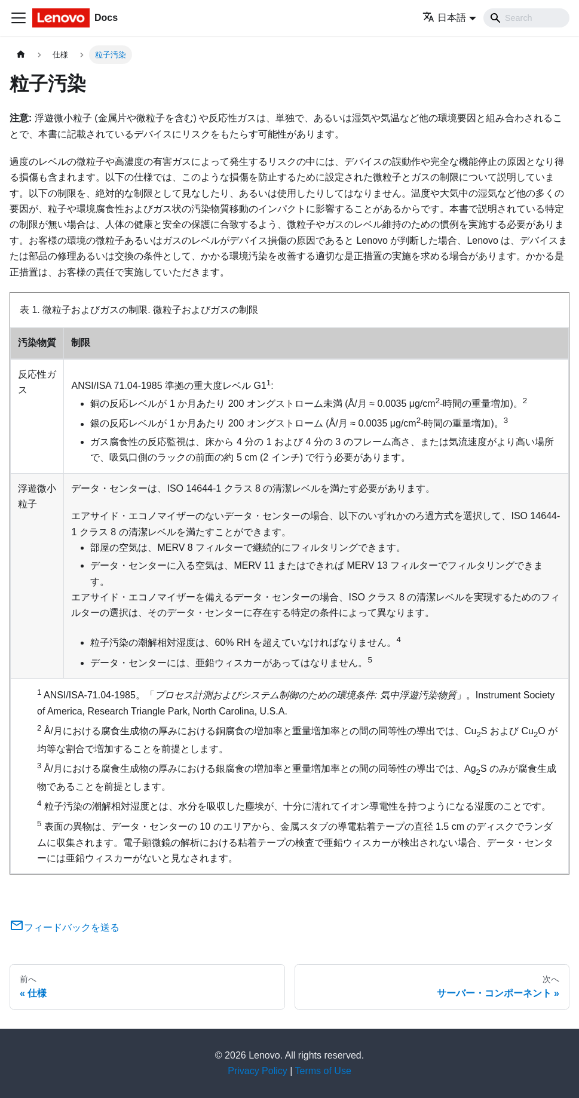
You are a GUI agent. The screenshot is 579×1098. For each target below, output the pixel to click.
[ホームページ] (21, 54)
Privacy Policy (257, 1071)
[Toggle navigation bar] (18, 18)
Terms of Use (323, 1071)
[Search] (526, 17)
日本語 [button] (444, 18)
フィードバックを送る (65, 927)
